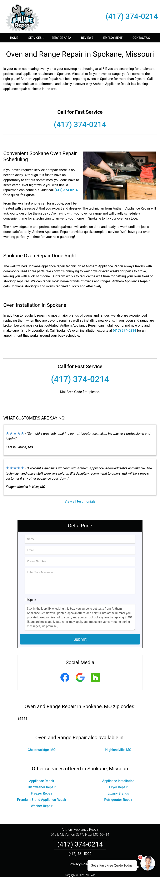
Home (14, 37)
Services (37, 39)
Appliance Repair (41, 781)
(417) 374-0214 (132, 16)
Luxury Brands (118, 793)
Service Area (61, 37)
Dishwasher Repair (41, 787)
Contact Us (141, 37)
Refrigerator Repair (118, 800)
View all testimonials (80, 501)
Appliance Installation (118, 781)
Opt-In (32, 600)
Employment (113, 37)
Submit (79, 639)
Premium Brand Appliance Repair (41, 800)
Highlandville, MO (118, 750)
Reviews (87, 37)
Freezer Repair (41, 793)
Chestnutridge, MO (42, 750)
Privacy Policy (80, 864)
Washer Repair (41, 806)
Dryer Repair (118, 787)
